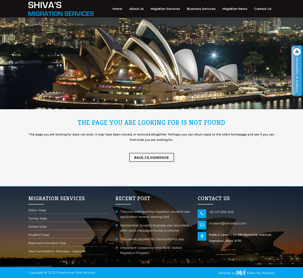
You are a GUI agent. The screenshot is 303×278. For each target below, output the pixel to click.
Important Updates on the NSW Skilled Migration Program (151, 250)
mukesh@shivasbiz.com (227, 223)
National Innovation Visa (47, 243)
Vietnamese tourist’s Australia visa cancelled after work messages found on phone (154, 227)
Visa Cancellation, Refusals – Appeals (56, 251)
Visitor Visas (37, 210)
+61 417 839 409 (221, 212)
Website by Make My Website (246, 273)
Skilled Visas (37, 227)
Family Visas (37, 218)
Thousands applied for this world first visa (152, 239)
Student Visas (38, 235)
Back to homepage (151, 157)
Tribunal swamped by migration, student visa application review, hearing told (155, 214)
